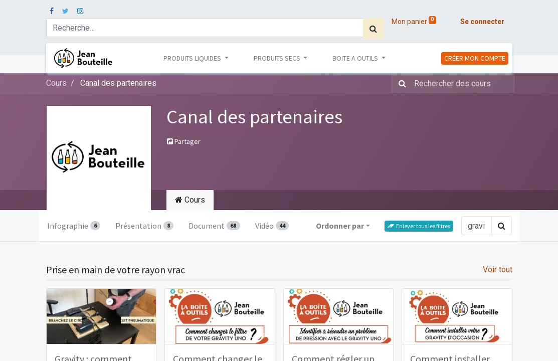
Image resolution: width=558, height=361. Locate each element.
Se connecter (482, 22)
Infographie (73, 226)
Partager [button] (184, 141)
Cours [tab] (190, 200)
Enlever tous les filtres (419, 226)
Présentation (144, 226)
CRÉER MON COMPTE (474, 58)
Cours (56, 83)
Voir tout (497, 269)
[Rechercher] (373, 28)
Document (214, 226)
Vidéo (272, 226)
